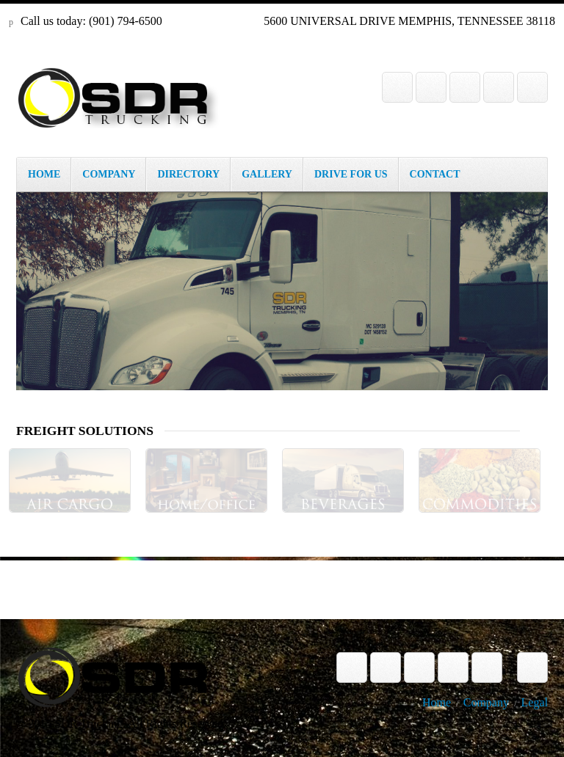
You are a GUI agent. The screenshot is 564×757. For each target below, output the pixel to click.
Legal (534, 702)
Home (436, 702)
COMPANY (108, 174)
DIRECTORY (188, 174)
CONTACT (435, 174)
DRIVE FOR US (351, 174)
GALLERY (267, 174)
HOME (44, 174)
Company (486, 702)
